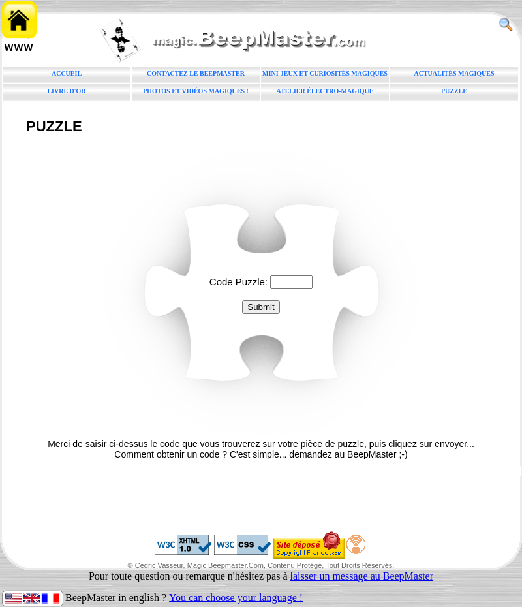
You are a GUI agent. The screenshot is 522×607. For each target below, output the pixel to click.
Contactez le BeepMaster (196, 73)
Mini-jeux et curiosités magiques (325, 73)
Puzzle (454, 91)
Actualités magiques (454, 73)
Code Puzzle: (239, 281)
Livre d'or (66, 91)
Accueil (67, 73)
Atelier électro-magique (324, 91)
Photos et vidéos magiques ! (196, 91)
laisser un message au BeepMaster (361, 576)
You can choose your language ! (236, 596)
